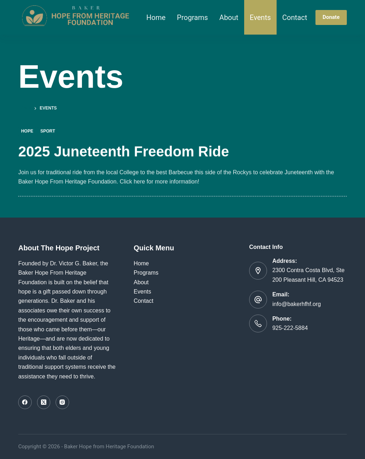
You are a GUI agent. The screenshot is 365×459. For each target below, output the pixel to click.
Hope (27, 131)
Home (156, 17)
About (228, 17)
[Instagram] (62, 402)
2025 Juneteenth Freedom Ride (123, 151)
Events (260, 17)
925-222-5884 (290, 328)
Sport (47, 131)
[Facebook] (25, 402)
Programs (192, 17)
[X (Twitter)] (44, 402)
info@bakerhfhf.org (296, 304)
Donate (331, 17)
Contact (294, 17)
